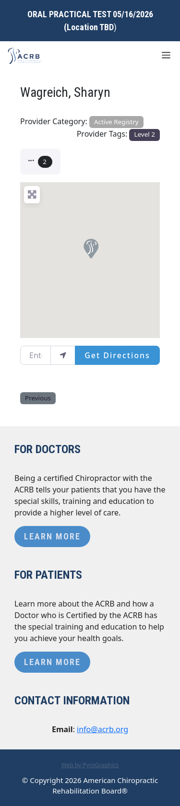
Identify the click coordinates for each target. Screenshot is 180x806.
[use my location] (62, 355)
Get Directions (117, 355)
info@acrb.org (102, 729)
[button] (40, 162)
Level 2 (144, 134)
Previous (38, 398)
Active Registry (116, 121)
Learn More (52, 536)
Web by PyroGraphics (90, 765)
